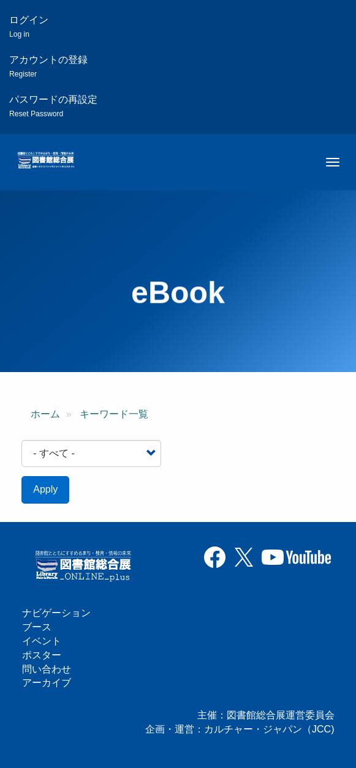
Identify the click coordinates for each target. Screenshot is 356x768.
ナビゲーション (56, 613)
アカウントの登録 (48, 66)
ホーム (45, 414)
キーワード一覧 (114, 414)
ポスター (41, 655)
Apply (45, 489)
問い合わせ (46, 669)
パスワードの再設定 (53, 106)
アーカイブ (46, 682)
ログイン (28, 27)
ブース (36, 627)
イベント (41, 641)
